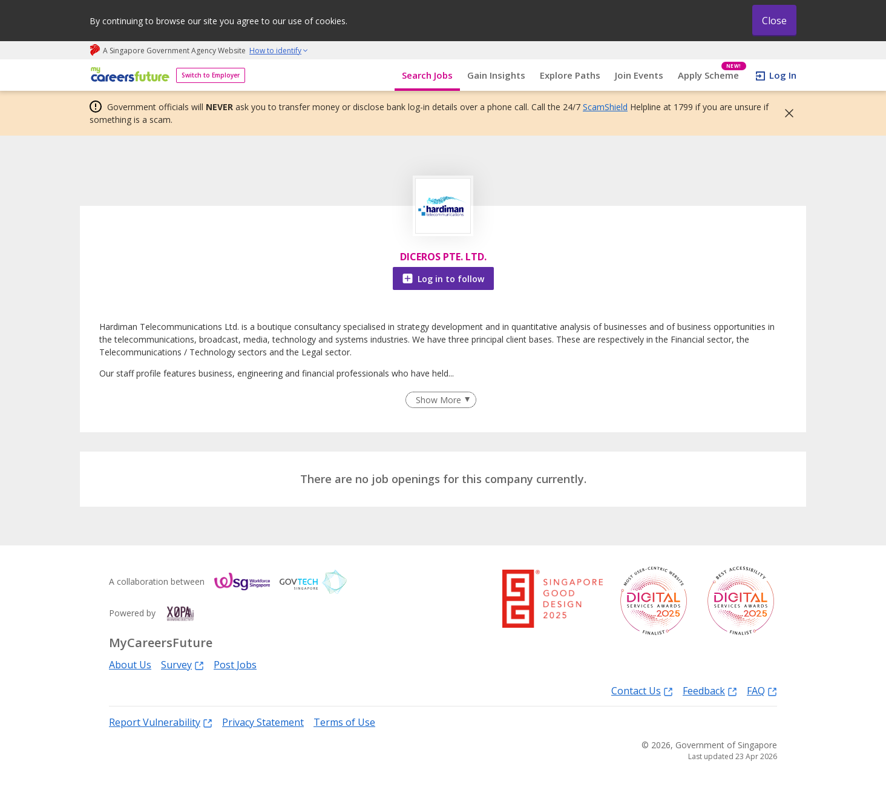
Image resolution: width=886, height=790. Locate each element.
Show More (438, 400)
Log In (782, 75)
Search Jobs (427, 75)
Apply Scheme (712, 75)
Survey (182, 664)
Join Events (639, 75)
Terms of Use (344, 722)
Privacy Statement (263, 722)
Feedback (710, 690)
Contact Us (642, 690)
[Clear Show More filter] (440, 400)
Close (774, 20)
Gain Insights (496, 75)
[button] (785, 113)
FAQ (762, 690)
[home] (128, 75)
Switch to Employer (211, 75)
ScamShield (605, 107)
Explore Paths (570, 75)
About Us (130, 664)
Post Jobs (235, 664)
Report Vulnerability (160, 722)
